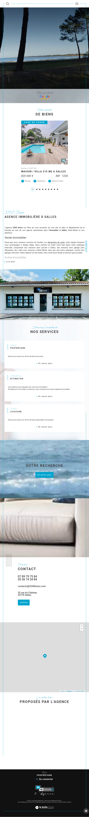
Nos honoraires (22, 802)
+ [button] (81, 625)
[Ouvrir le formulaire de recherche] (7, 3)
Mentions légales (41, 802)
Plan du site (31, 802)
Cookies (69, 802)
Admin (49, 802)
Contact (86, 246)
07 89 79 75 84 (27, 576)
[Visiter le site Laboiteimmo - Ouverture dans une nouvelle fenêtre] (44, 810)
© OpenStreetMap (79, 691)
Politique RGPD (62, 802)
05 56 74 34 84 (27, 579)
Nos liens (54, 802)
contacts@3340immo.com (32, 586)
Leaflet (62, 691)
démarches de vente (56, 242)
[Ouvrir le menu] (77, 3)
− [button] (81, 629)
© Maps (69, 691)
